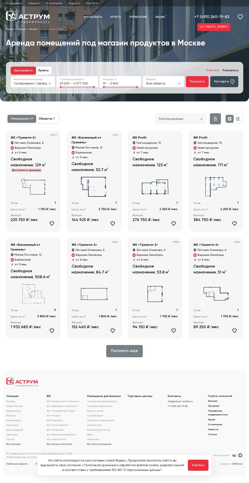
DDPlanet (237, 463)
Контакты (92, 3)
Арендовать (93, 17)
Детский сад (94, 425)
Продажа (213, 406)
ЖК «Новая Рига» (56, 439)
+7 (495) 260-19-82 (211, 17)
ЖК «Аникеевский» (57, 425)
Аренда (212, 401)
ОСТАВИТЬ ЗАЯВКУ (214, 26)
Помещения (14, 3)
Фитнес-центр (95, 410)
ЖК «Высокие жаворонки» (61, 434)
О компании (54, 3)
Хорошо (198, 465)
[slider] (61, 87)
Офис (90, 434)
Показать (197, 81)
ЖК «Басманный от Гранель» (63, 401)
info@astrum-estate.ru (180, 401)
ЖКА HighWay (55, 420)
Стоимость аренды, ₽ (72, 79)
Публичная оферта (17, 463)
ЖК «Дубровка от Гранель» (62, 406)
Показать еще (124, 351)
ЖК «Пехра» (54, 415)
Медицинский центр (98, 429)
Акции (160, 17)
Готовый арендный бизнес (102, 401)
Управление (138, 17)
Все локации (13, 444)
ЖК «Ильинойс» (55, 429)
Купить (116, 17)
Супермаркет (95, 415)
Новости (74, 3)
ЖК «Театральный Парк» (61, 410)
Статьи (212, 434)
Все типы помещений (99, 444)
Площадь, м (110, 79)
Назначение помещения (28, 79)
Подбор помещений (220, 396)
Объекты (34, 3)
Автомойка (93, 439)
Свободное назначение (100, 420)
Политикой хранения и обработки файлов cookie (121, 465)
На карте (224, 82)
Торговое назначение (100, 406)
